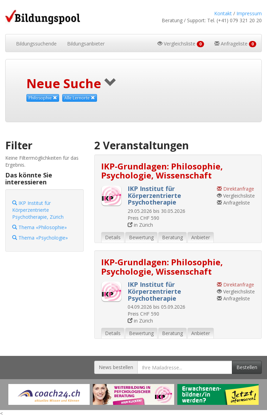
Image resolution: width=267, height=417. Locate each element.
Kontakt (223, 13)
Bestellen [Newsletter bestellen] (246, 367)
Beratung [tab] (172, 237)
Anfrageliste (233, 202)
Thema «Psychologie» (40, 237)
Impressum (249, 13)
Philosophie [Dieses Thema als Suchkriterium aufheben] (43, 98)
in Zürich (140, 225)
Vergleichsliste (236, 195)
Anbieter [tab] (200, 237)
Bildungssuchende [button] (36, 43)
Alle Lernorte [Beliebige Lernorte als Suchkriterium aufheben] (79, 98)
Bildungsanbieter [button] (86, 43)
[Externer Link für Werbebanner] (49, 394)
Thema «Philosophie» (39, 227)
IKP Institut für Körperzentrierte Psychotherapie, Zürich (38, 210)
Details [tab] (113, 237)
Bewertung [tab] (141, 237)
